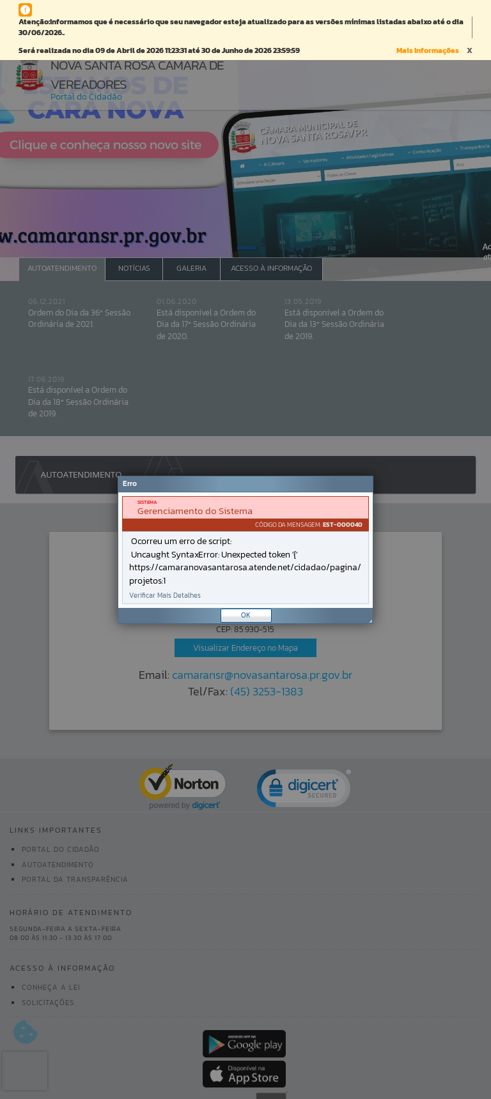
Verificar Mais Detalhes (165, 595)
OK (246, 615)
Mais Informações (427, 50)
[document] (245, 550)
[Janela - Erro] (245, 550)
